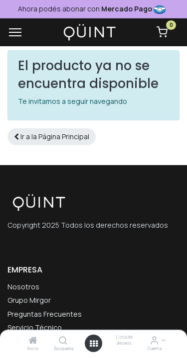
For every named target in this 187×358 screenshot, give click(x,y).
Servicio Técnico (34, 327)
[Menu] (15, 32)
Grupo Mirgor (29, 300)
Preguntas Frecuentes (44, 314)
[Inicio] (32, 341)
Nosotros (23, 286)
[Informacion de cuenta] (154, 341)
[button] (51, 136)
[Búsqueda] (63, 341)
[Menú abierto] (94, 344)
